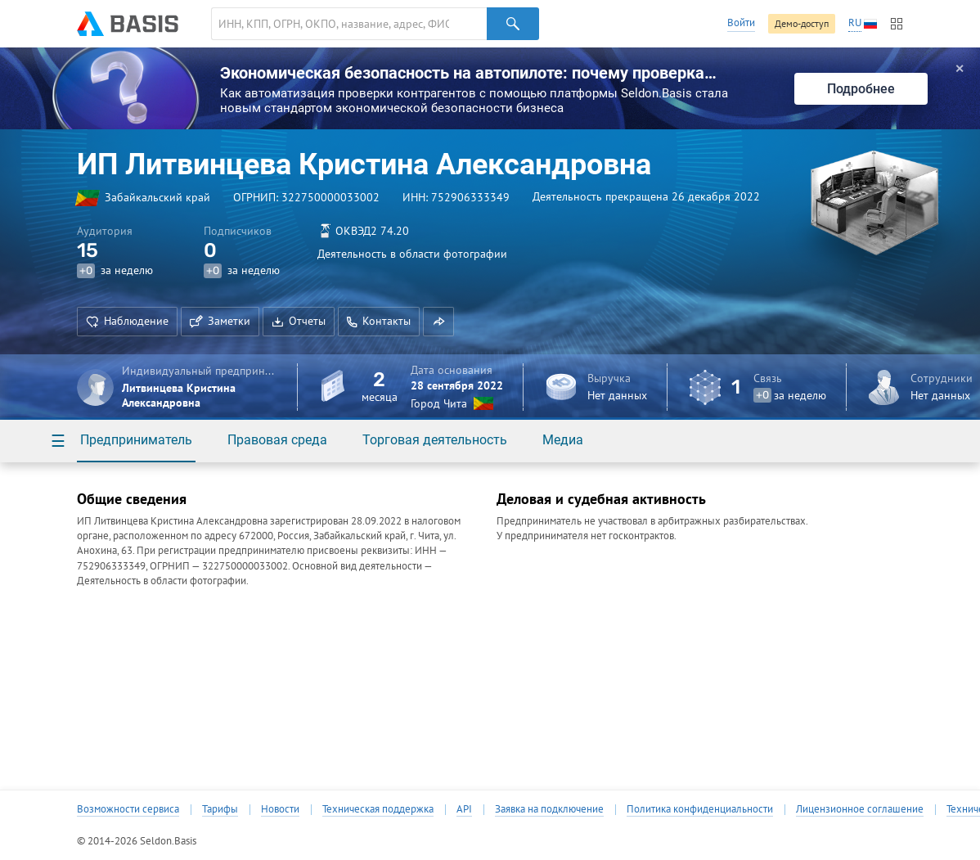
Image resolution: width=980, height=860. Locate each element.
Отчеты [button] (299, 320)
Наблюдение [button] (127, 320)
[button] (438, 321)
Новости (280, 809)
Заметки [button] (220, 320)
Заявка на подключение (549, 809)
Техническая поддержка (378, 809)
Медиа (562, 440)
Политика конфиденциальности (700, 809)
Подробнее (861, 89)
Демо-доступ (802, 23)
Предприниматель (136, 440)
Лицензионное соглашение (860, 809)
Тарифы (220, 809)
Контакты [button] (379, 320)
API (464, 809)
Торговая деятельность (434, 440)
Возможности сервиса (128, 809)
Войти (741, 22)
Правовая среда (277, 440)
